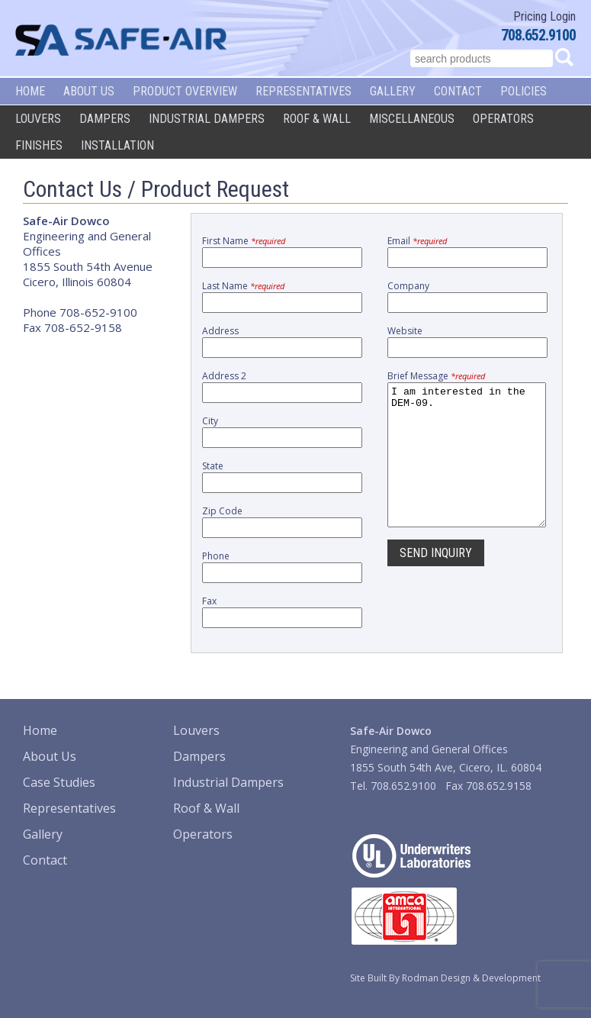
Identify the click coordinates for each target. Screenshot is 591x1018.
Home (30, 91)
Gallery (393, 91)
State (212, 465)
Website (404, 330)
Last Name (243, 285)
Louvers (38, 118)
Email (417, 240)
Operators (503, 118)
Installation (117, 145)
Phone (216, 555)
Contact (458, 91)
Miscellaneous (411, 118)
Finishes (39, 145)
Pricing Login (544, 16)
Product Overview (185, 91)
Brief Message (436, 375)
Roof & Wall (317, 118)
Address (220, 330)
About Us (88, 91)
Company (408, 285)
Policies (523, 91)
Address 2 (224, 375)
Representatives (303, 91)
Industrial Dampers (207, 118)
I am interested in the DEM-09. (466, 468)
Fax (209, 600)
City (210, 420)
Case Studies (59, 782)
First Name (243, 240)
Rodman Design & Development (471, 977)
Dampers (104, 118)
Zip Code (222, 510)
